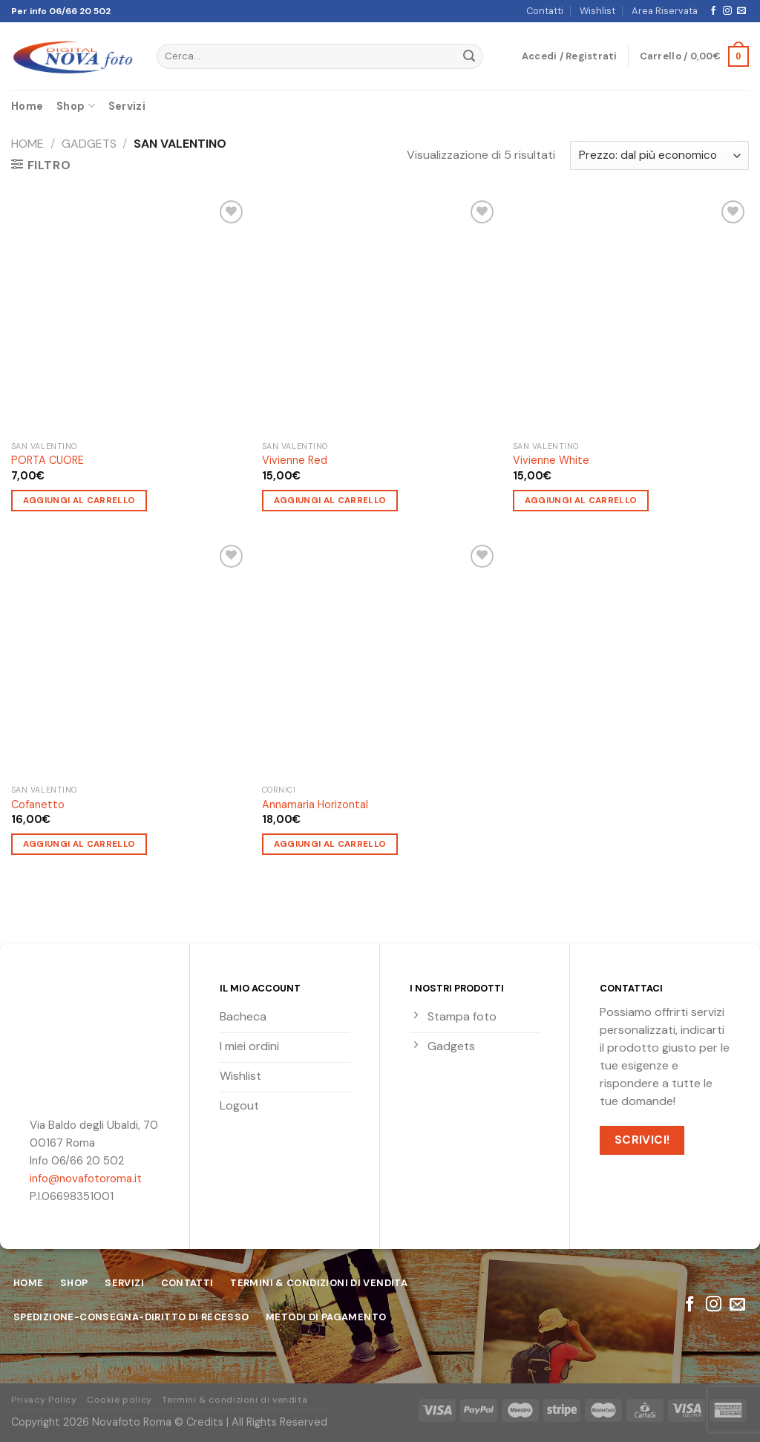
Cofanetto (38, 804)
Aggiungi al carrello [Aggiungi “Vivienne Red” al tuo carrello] (330, 500)
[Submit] (469, 56)
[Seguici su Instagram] (727, 11)
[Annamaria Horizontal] (380, 659)
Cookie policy (119, 1400)
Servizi (126, 106)
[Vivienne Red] (380, 315)
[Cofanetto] (129, 659)
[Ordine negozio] (659, 155)
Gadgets (89, 143)
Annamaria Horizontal (315, 804)
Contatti (544, 10)
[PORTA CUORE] (129, 315)
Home (27, 106)
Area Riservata (665, 10)
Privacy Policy (44, 1400)
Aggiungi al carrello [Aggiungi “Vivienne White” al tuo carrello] (581, 500)
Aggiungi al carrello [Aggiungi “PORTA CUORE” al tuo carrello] (79, 500)
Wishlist (597, 10)
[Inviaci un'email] (741, 11)
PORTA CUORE (47, 460)
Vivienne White (551, 460)
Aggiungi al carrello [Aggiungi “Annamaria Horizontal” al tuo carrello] (330, 844)
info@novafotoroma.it (86, 1178)
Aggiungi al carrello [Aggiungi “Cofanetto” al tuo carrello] (79, 844)
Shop (75, 106)
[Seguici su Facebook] (713, 11)
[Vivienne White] (631, 315)
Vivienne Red (294, 460)
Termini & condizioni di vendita (234, 1400)
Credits (204, 1422)
